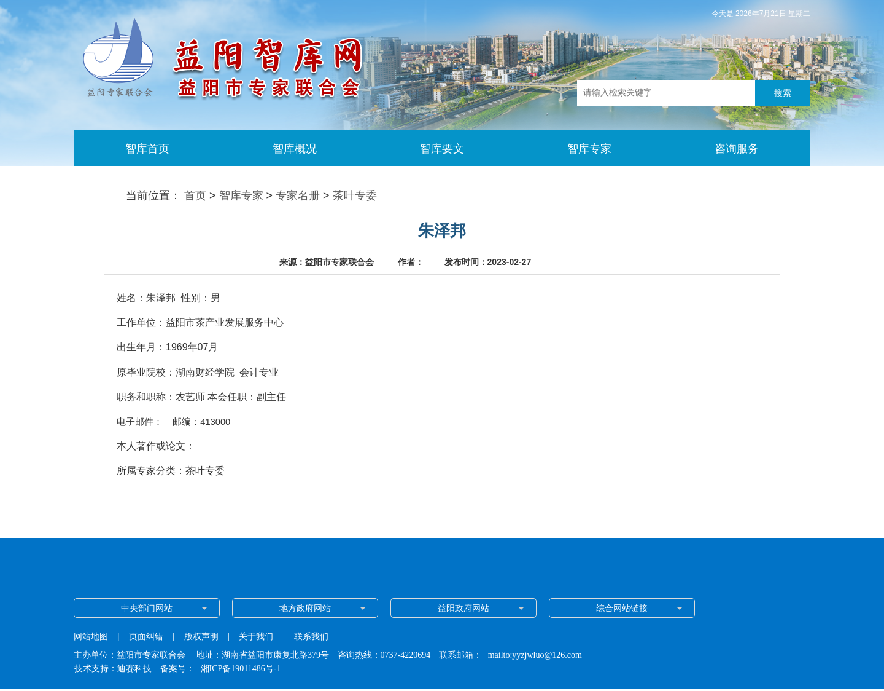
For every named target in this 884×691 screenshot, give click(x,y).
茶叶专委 (355, 195)
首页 (195, 195)
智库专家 (241, 195)
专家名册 (298, 195)
